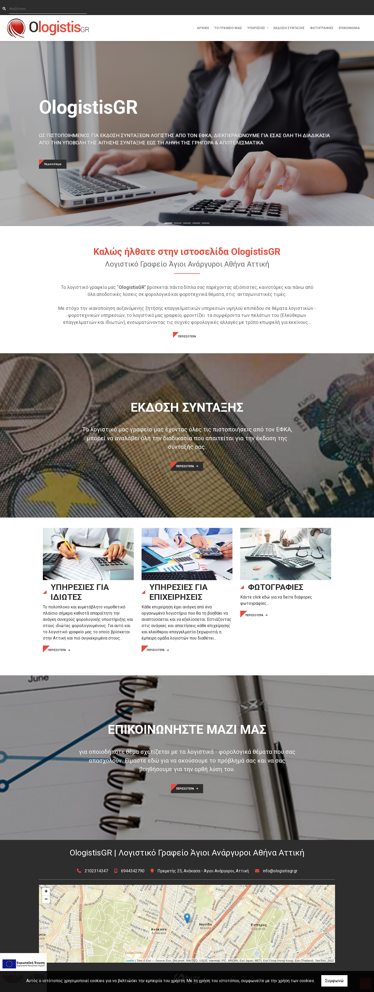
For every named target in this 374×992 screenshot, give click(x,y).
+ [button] (46, 892)
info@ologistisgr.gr (280, 870)
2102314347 (96, 870)
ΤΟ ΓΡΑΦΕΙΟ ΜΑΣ (228, 28)
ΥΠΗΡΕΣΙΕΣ (256, 28)
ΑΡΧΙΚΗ (203, 28)
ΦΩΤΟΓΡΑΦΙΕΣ (321, 28)
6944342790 (132, 870)
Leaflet (130, 960)
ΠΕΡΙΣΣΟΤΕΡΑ (187, 336)
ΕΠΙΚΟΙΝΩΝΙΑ (349, 28)
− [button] (46, 899)
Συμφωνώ (334, 980)
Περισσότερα (52, 164)
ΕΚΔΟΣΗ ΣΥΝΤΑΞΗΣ (289, 28)
